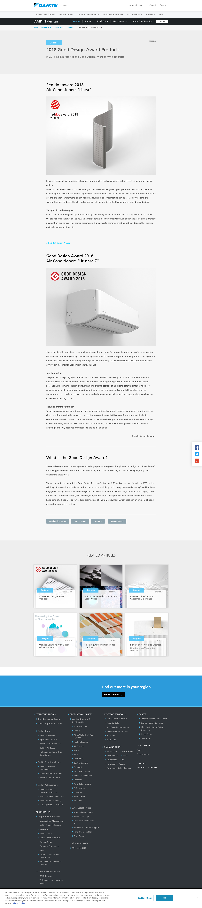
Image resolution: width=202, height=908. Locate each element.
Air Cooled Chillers (81, 771)
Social (124, 755)
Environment (111, 755)
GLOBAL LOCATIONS (147, 767)
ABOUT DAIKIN (66, 14)
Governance (111, 760)
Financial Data (112, 723)
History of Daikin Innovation (51, 796)
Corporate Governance (48, 846)
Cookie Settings (145, 901)
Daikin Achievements (47, 785)
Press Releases (143, 754)
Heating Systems (80, 742)
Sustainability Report (115, 764)
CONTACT (141, 763)
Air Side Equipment (81, 784)
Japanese (162, 21)
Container (77, 792)
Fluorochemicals (79, 843)
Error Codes (78, 836)
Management (127, 751)
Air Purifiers (78, 746)
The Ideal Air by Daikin (48, 719)
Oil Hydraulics (78, 848)
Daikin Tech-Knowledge (48, 762)
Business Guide (45, 842)
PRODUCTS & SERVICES (88, 14)
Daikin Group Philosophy (49, 825)
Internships (144, 738)
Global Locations (113, 694)
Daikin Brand (43, 731)
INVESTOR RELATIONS (113, 14)
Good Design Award (57, 521)
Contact (152, 5)
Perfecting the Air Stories (49, 723)
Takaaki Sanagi (117, 521)
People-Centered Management (153, 719)
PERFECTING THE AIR (45, 14)
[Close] (197, 901)
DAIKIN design (46, 21)
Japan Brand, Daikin (47, 740)
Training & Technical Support (85, 828)
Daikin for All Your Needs (49, 744)
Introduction (111, 751)
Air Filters (77, 801)
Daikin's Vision (45, 834)
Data (122, 760)
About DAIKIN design (142, 21)
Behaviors (43, 829)
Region (135, 5)
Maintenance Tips (80, 816)
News (41, 850)
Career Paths (145, 734)
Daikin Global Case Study (49, 801)
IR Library (110, 736)
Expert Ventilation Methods (50, 774)
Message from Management (50, 821)
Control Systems (80, 763)
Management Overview (49, 838)
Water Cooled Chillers (82, 775)
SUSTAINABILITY (134, 14)
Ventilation (78, 759)
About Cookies (19, 906)
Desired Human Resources (151, 723)
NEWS (161, 14)
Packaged (77, 767)
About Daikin (46, 28)
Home (36, 28)
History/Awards (120, 21)
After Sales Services (80, 808)
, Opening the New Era (50, 805)
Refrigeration (78, 788)
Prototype (98, 521)
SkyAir (75, 750)
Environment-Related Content (118, 768)
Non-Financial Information (117, 727)
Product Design (80, 521)
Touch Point (102, 21)
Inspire (88, 21)
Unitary (76, 731)
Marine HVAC (78, 796)
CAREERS (150, 14)
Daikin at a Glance (46, 735)
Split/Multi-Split (80, 727)
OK (164, 901)
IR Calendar (110, 740)
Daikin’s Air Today (46, 748)
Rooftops (77, 780)
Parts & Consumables (82, 832)
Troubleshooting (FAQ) (82, 812)
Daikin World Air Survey (49, 778)
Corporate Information (48, 816)
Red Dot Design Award (59, 243)
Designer (76, 21)
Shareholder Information (116, 731)
